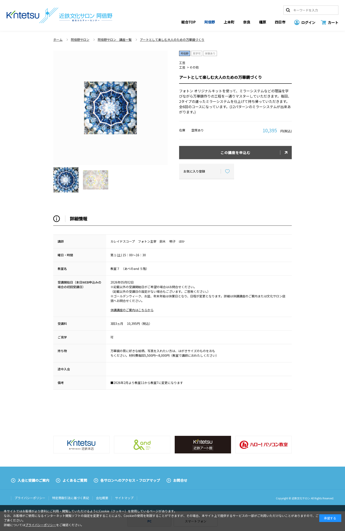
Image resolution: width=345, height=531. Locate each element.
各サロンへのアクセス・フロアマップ (130, 480)
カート (333, 22)
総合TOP (188, 22)
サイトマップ (124, 498)
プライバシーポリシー (30, 498)
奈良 (246, 22)
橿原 (262, 22)
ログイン (308, 22)
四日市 (280, 22)
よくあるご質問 (74, 480)
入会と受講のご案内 (33, 480)
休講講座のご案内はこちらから (132, 310)
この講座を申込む (235, 152)
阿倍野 (209, 22)
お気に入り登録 (194, 171)
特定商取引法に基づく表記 (70, 498)
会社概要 (102, 498)
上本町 (229, 22)
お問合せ (180, 480)
